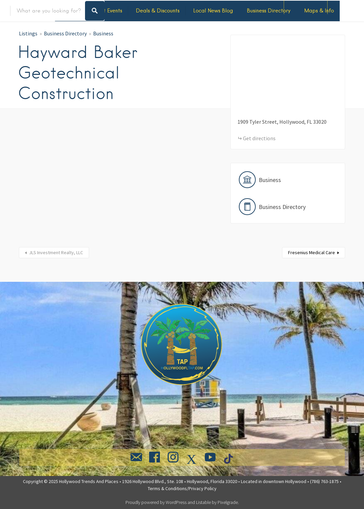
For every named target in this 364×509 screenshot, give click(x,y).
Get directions (259, 138)
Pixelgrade (228, 502)
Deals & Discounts (157, 10)
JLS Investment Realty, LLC (56, 252)
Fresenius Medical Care (311, 252)
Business (103, 33)
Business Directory (268, 10)
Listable (203, 502)
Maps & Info (319, 10)
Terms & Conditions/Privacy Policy (182, 488)
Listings (28, 33)
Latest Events (106, 10)
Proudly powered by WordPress (156, 502)
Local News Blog (213, 10)
